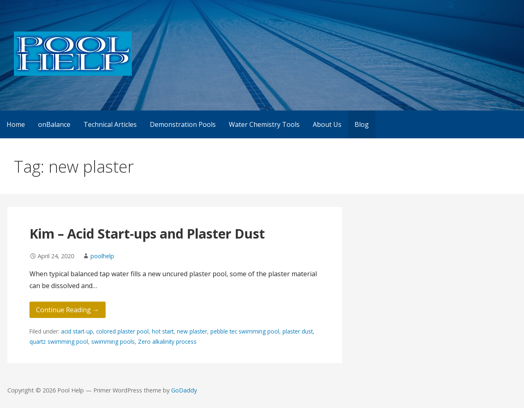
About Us (327, 124)
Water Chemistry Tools (264, 124)
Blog (362, 124)
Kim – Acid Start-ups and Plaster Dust (147, 233)
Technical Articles (110, 124)
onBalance (54, 124)
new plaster (192, 331)
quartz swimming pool (58, 341)
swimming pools (113, 341)
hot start (163, 331)
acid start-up (77, 331)
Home (16, 124)
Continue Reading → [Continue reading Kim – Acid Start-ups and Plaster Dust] (67, 309)
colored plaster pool (122, 331)
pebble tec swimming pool (244, 331)
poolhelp (102, 256)
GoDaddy (184, 390)
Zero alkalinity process (167, 341)
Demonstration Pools (183, 124)
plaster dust (297, 331)
